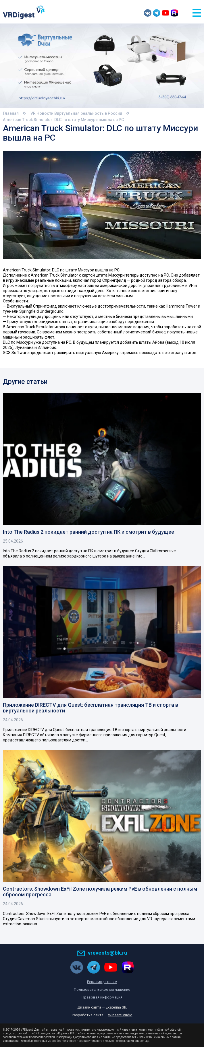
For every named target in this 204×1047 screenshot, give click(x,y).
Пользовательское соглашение (102, 989)
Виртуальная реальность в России (88, 113)
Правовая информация (102, 997)
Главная (11, 113)
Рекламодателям (102, 982)
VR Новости (41, 113)
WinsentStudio (120, 1015)
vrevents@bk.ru (102, 952)
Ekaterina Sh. (116, 1007)
